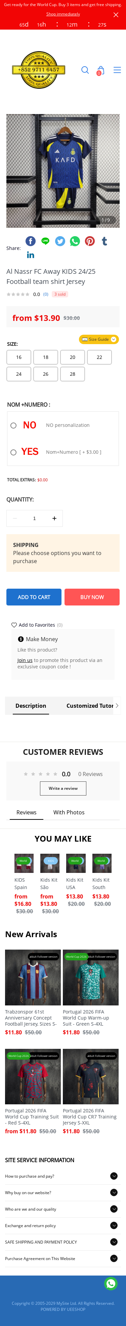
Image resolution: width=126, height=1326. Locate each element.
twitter (60, 241)
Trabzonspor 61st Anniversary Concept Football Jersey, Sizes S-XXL (31, 1018)
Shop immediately (63, 14)
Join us (25, 660)
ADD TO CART (34, 597)
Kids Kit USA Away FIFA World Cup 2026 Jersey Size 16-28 (75, 884)
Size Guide (99, 339)
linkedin (31, 255)
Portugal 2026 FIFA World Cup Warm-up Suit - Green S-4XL (86, 1018)
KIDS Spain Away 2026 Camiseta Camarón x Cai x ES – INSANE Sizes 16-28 (24, 884)
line (45, 241)
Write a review (63, 788)
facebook (31, 241)
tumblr (104, 241)
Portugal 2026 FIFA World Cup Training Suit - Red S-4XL (32, 1117)
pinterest (90, 241)
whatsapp (75, 241)
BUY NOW (92, 597)
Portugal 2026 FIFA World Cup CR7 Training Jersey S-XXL (90, 1117)
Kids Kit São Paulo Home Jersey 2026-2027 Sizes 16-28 (48, 884)
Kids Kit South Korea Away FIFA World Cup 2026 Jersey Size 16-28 (101, 884)
